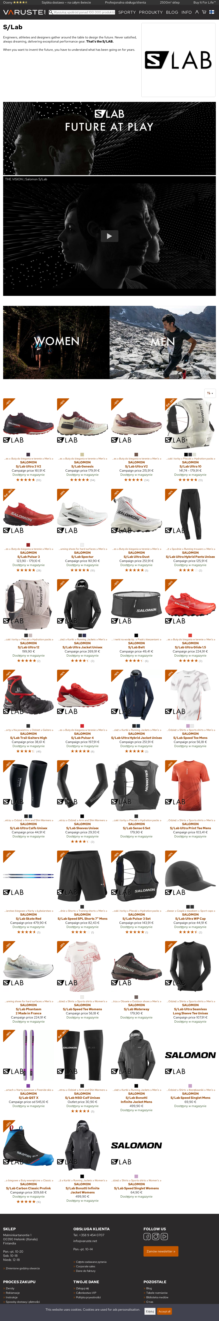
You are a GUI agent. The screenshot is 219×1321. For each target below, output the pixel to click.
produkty (151, 12)
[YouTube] (164, 1237)
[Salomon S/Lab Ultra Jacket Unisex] (82, 623)
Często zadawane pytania (91, 1262)
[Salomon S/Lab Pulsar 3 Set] (136, 894)
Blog (149, 1288)
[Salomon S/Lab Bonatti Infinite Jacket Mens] (136, 1073)
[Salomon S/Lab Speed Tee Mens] (190, 713)
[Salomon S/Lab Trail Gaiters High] (28, 713)
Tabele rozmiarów (157, 1293)
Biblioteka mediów (157, 1297)
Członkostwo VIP (86, 1293)
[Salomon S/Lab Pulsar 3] (28, 532)
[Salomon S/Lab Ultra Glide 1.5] (190, 623)
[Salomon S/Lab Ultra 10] (190, 442)
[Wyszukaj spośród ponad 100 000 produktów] (82, 12)
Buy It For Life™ (205, 2)
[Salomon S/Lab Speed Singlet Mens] (190, 1073)
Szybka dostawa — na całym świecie (66, 2)
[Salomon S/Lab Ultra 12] (28, 623)
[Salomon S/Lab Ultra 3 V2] (28, 442)
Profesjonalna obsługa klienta (125, 2)
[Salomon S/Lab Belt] (136, 623)
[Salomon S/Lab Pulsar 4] (82, 713)
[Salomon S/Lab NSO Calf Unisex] (82, 1073)
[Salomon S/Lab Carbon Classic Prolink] (28, 1164)
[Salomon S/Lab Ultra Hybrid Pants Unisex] (190, 532)
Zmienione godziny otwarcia (23, 1268)
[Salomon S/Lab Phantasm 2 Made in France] (28, 984)
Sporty (127, 12)
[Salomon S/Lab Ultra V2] (136, 442)
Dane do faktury (85, 1271)
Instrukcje (12, 1297)
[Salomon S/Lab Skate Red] (28, 894)
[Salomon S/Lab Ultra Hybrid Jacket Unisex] (136, 713)
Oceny (15, 2)
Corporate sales (85, 1266)
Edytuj (150, 1311)
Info (187, 12)
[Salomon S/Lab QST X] (28, 1073)
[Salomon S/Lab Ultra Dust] (136, 532)
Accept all (164, 1311)
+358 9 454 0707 (91, 1235)
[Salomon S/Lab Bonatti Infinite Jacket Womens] (82, 1164)
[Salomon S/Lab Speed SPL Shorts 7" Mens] (82, 894)
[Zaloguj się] (197, 12)
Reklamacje (13, 1293)
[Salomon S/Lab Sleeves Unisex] (82, 804)
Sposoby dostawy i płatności (23, 1302)
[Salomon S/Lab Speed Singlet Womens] (136, 1164)
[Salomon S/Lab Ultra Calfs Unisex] (28, 804)
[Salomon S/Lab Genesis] (82, 442)
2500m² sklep (170, 2)
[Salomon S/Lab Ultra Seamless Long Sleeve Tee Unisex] (190, 984)
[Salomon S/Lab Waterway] (136, 984)
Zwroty (10, 1288)
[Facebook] (147, 1237)
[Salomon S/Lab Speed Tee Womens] (82, 984)
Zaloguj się (82, 1288)
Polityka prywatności (88, 1297)
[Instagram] (155, 1237)
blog (172, 12)
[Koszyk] (204, 12)
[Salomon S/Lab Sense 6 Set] (136, 804)
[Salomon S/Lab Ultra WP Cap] (190, 894)
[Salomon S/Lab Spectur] (82, 532)
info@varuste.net (85, 1241)
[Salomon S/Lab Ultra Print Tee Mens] (190, 804)
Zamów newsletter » (161, 1251)
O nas (149, 1302)
